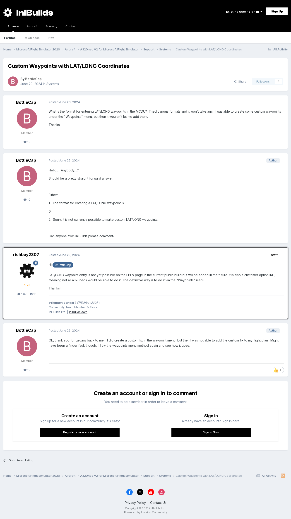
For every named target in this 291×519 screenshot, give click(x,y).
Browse (13, 28)
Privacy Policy (135, 503)
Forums (10, 38)
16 (33, 294)
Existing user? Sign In (244, 11)
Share (240, 81)
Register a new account (79, 432)
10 (27, 142)
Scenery (51, 26)
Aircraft (32, 26)
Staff (51, 38)
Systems (52, 84)
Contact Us (158, 503)
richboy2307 (26, 254)
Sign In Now (211, 432)
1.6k (21, 294)
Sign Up (277, 11)
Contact (71, 26)
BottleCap (26, 102)
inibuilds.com (78, 312)
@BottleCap (63, 265)
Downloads (32, 38)
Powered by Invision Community (145, 512)
